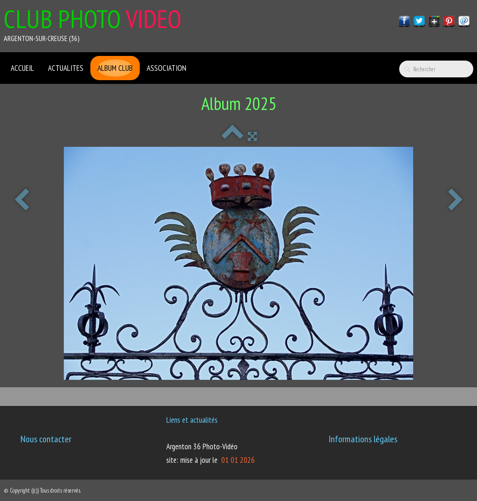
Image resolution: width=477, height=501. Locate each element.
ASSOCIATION (166, 68)
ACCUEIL (22, 68)
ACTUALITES (65, 68)
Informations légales (362, 439)
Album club (115, 68)
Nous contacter (45, 439)
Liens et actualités (192, 420)
